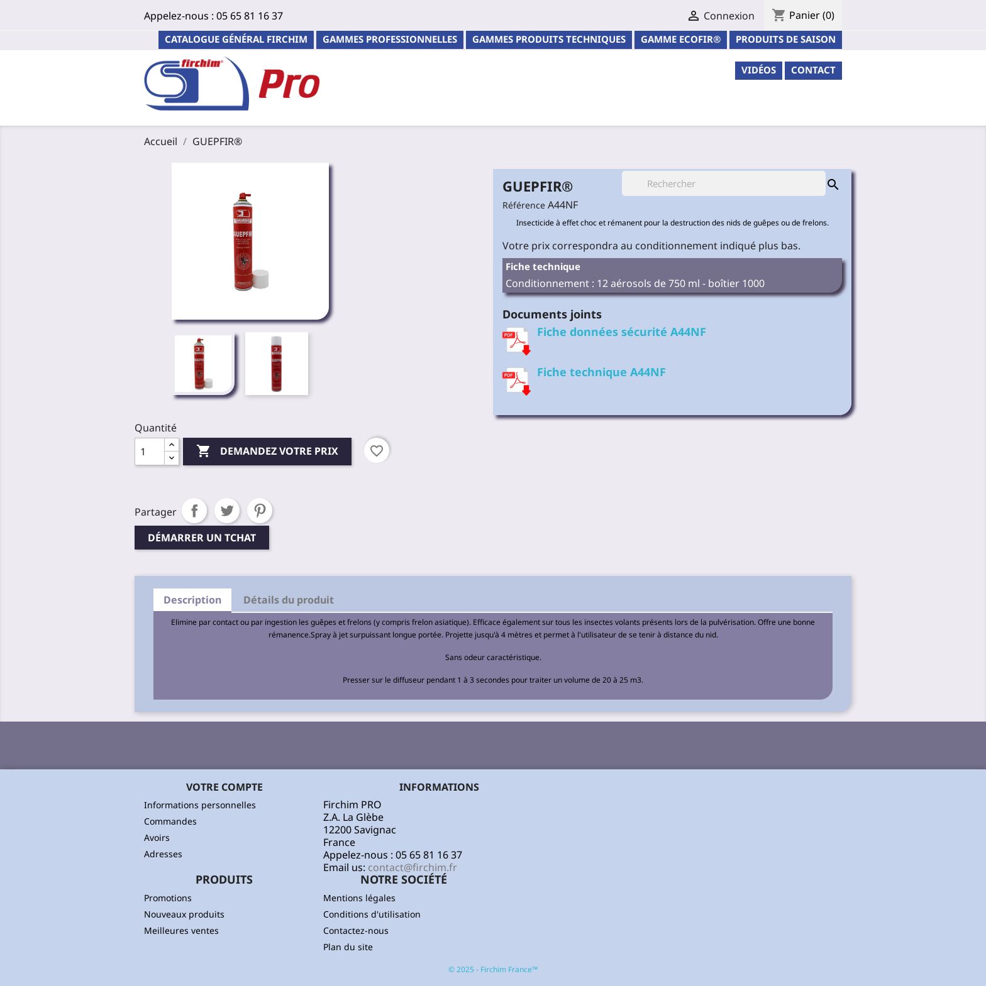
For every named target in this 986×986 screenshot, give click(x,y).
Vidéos (758, 69)
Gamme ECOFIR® (681, 39)
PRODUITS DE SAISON (786, 39)
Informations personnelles (200, 805)
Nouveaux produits (184, 914)
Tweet (227, 510)
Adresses (163, 854)
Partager (194, 510)
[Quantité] (150, 451)
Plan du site (348, 947)
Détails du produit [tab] (288, 600)
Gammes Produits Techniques (549, 39)
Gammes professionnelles (390, 39)
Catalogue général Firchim (236, 39)
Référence (523, 205)
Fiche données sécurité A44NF (621, 331)
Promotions (168, 898)
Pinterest (259, 510)
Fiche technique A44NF (601, 371)
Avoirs (157, 837)
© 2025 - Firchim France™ (493, 969)
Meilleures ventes (181, 930)
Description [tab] (192, 600)
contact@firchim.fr (412, 867)
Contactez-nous (356, 930)
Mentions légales (359, 898)
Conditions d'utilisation (372, 914)
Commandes (170, 821)
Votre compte (224, 787)
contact (813, 69)
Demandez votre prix (267, 451)
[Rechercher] (724, 183)
